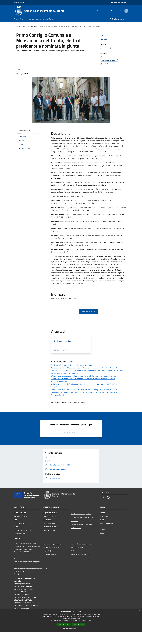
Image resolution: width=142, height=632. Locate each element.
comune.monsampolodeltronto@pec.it (27, 561)
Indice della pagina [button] (24, 130)
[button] (71, 629)
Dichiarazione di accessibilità (80, 554)
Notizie (102, 512)
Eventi (102, 533)
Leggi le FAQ (47, 551)
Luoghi (102, 529)
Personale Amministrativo (22, 530)
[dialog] (71, 620)
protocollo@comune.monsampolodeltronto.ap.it (30, 568)
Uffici (15, 519)
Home (18, 26)
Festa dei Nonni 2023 (59, 381)
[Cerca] (126, 10)
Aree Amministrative (21, 516)
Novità (25, 26)
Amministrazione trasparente (81, 544)
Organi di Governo (20, 512)
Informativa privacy (77, 547)
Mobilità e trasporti (49, 530)
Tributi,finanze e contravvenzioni (82, 517)
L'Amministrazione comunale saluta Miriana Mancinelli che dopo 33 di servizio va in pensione (85, 376)
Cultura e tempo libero (50, 516)
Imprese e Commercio (50, 523)
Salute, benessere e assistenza (81, 524)
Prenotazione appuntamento (52, 544)
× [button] (140, 611)
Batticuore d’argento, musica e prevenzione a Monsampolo (72, 365)
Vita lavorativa (47, 519)
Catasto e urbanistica (50, 526)
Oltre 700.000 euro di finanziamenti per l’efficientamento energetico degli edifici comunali (84, 389)
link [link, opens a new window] (90, 620)
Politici (16, 526)
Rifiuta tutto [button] (78, 624)
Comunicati (33, 26)
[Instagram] (108, 10)
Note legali (74, 551)
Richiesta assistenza (49, 554)
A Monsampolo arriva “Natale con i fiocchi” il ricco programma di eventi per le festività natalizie (86, 368)
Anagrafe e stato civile (50, 512)
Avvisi (102, 519)
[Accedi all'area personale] (118, 2)
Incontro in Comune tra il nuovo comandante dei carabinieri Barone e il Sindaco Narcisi (83, 378)
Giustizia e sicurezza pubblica (81, 514)
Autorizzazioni (76, 528)
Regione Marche (19, 2)
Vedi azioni (105, 40)
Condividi (105, 35)
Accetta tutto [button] (63, 624)
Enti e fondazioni (19, 523)
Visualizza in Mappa (88, 312)
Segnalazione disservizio (51, 547)
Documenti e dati (19, 533)
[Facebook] (104, 10)
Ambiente (74, 521)
